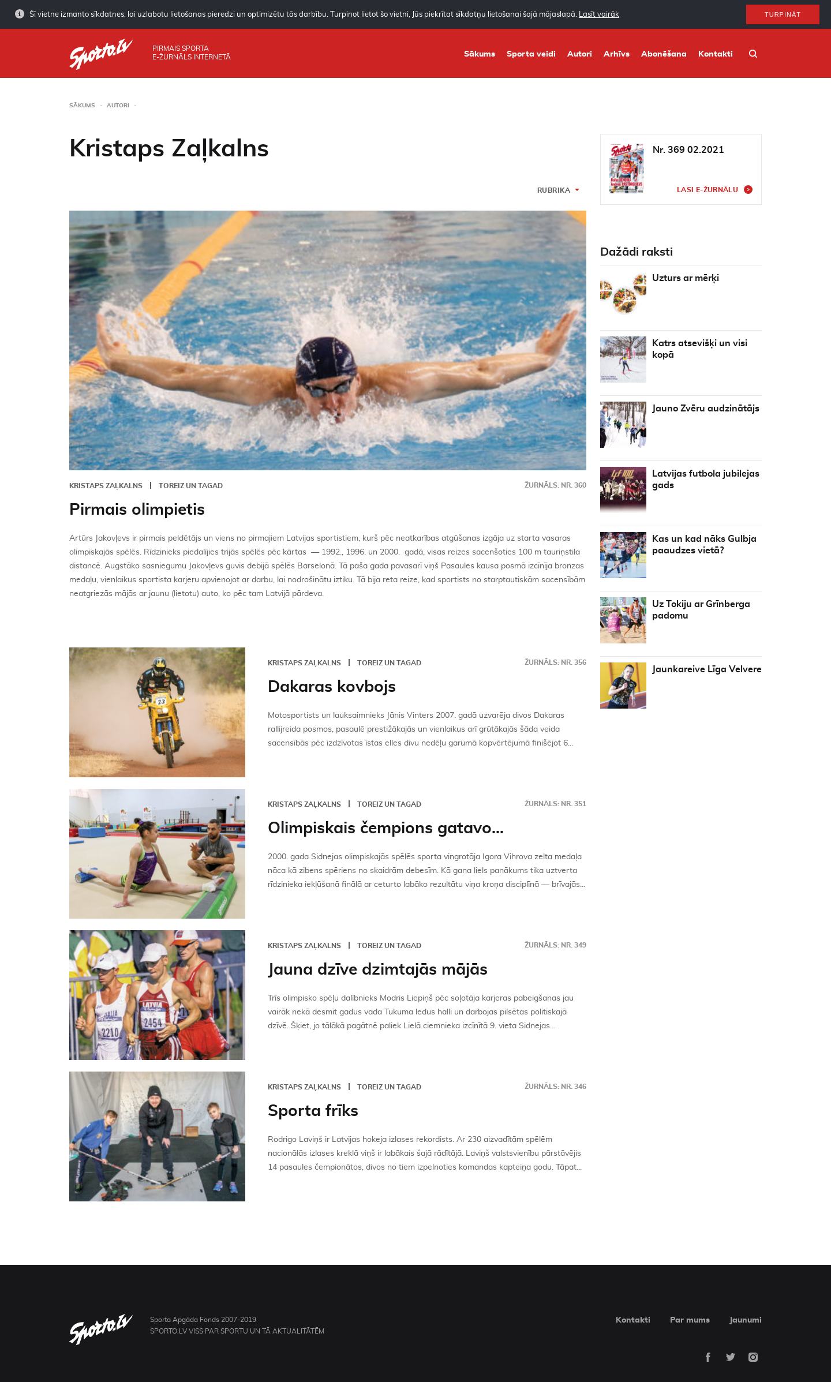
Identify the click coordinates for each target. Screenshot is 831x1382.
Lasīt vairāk (599, 10)
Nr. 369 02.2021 (688, 150)
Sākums (479, 54)
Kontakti (715, 54)
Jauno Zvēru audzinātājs (705, 408)
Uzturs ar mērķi (685, 278)
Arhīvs (617, 54)
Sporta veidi (531, 54)
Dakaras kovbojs (332, 687)
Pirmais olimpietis (137, 510)
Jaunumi (745, 1320)
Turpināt (783, 11)
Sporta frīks (313, 1111)
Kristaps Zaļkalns (106, 485)
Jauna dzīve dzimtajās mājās (378, 970)
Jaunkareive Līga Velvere (707, 669)
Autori (579, 54)
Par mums (690, 1320)
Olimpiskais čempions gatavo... (386, 829)
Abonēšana (664, 54)
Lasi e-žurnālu (707, 189)
